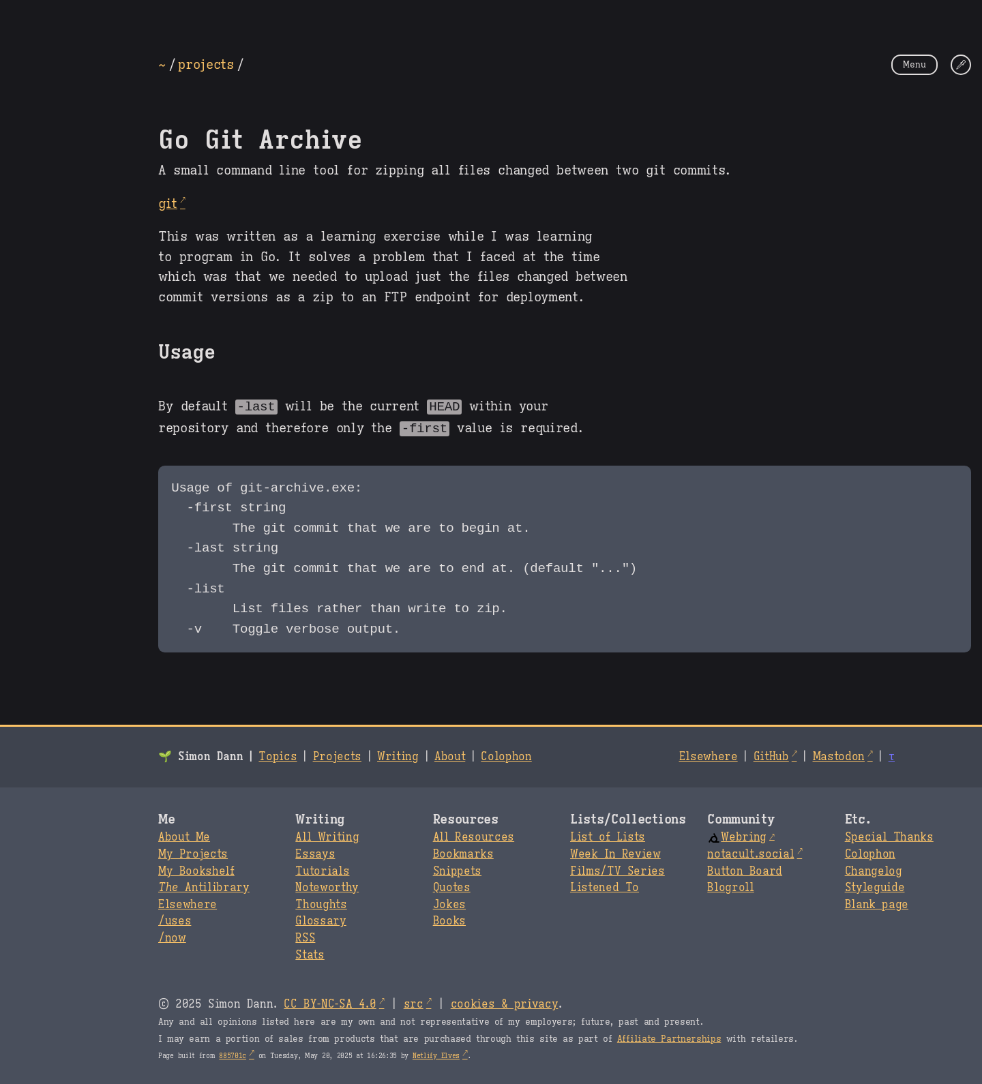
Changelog (873, 870)
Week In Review (615, 853)
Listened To (604, 886)
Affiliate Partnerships (669, 1037)
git (167, 203)
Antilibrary (204, 886)
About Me (184, 836)
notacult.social (750, 853)
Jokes (449, 903)
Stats (309, 954)
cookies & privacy (505, 1003)
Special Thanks (889, 836)
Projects (337, 755)
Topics (277, 755)
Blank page (876, 903)
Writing (398, 755)
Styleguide (875, 886)
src (413, 1003)
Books (449, 920)
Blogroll (730, 886)
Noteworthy (327, 886)
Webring (737, 836)
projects (205, 64)
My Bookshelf (196, 870)
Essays (315, 853)
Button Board (744, 870)
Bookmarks (463, 853)
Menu (914, 64)
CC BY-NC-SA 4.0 (330, 1003)
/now (172, 937)
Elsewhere (708, 755)
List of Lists (607, 836)
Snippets (457, 870)
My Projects (193, 853)
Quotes (452, 886)
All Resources (473, 836)
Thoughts (320, 903)
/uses (174, 920)
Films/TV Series (617, 870)
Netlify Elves (436, 1054)
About (449, 755)
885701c (232, 1054)
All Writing (327, 836)
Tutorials (322, 870)
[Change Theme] (961, 65)
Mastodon (839, 755)
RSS (305, 937)
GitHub (771, 755)
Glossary (320, 920)
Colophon (506, 755)
